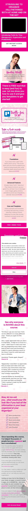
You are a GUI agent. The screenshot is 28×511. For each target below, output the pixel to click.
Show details (20, 263)
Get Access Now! (14, 505)
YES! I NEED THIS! (14, 225)
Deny (14, 272)
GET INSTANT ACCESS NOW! (14, 44)
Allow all (14, 267)
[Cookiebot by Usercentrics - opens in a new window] (20, 238)
